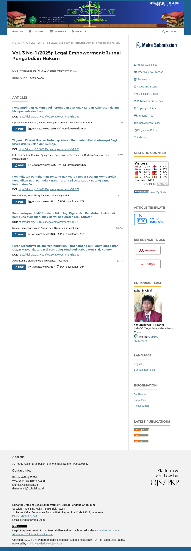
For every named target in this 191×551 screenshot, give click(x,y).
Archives (58, 31)
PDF (20, 128)
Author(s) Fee (144, 115)
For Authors (140, 400)
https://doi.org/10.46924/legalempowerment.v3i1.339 (48, 254)
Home (17, 31)
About (78, 31)
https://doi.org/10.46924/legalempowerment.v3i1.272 (48, 189)
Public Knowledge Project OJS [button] (44, 543)
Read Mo (139, 340)
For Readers (140, 394)
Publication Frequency (148, 101)
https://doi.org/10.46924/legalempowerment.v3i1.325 (48, 221)
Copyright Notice (145, 108)
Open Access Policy (147, 122)
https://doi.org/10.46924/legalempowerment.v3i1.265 (48, 116)
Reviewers (142, 79)
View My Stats (158, 192)
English (138, 364)
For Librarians (141, 405)
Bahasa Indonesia (144, 369)
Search (169, 31)
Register (157, 2)
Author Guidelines (145, 64)
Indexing (140, 137)
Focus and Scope (145, 86)
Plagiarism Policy (145, 130)
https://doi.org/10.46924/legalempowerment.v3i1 (49, 70)
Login (174, 2)
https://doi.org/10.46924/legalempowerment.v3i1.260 (48, 149)
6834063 (153, 336)
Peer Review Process (148, 72)
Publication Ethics (146, 93)
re (146, 340)
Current (37, 31)
